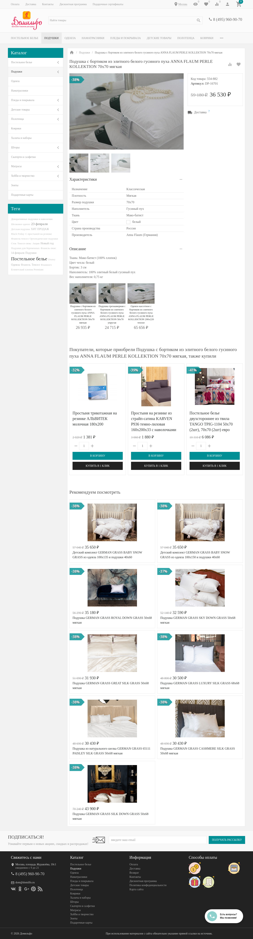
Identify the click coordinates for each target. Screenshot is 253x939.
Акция (36, 243)
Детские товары (159, 38)
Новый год (47, 243)
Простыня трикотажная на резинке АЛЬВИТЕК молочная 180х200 (95, 418)
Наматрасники (93, 38)
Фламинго (46, 264)
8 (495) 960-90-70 (227, 19)
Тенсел (36, 264)
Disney (52, 259)
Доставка (30, 4)
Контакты (48, 4)
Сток (13, 243)
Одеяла (70, 38)
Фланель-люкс (48, 248)
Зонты (14, 185)
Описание (77, 249)
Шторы (15, 147)
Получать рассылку (227, 839)
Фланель (26, 264)
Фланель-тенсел (20, 238)
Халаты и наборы (21, 137)
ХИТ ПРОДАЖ (40, 229)
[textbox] (125, 20)
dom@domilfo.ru (25, 882)
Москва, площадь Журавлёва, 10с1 (35, 864)
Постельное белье (24, 38)
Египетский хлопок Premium (27, 269)
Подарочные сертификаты (108, 4)
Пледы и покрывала (125, 38)
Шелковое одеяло (20, 224)
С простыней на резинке (38, 233)
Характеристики (83, 179)
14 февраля (17, 252)
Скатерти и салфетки (23, 157)
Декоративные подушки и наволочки (32, 219)
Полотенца (185, 38)
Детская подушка (20, 229)
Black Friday (17, 233)
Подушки (51, 38)
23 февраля (39, 224)
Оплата (15, 4)
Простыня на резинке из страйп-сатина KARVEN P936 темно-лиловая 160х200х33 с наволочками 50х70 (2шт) (153, 424)
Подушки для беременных (25, 248)
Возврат (134, 872)
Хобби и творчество (22, 175)
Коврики (206, 38)
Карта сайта (136, 889)
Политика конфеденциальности (147, 885)
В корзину (97, 455)
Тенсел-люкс (24, 243)
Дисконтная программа (73, 4)
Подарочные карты (22, 194)
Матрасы (16, 166)
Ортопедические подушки (44, 238)
